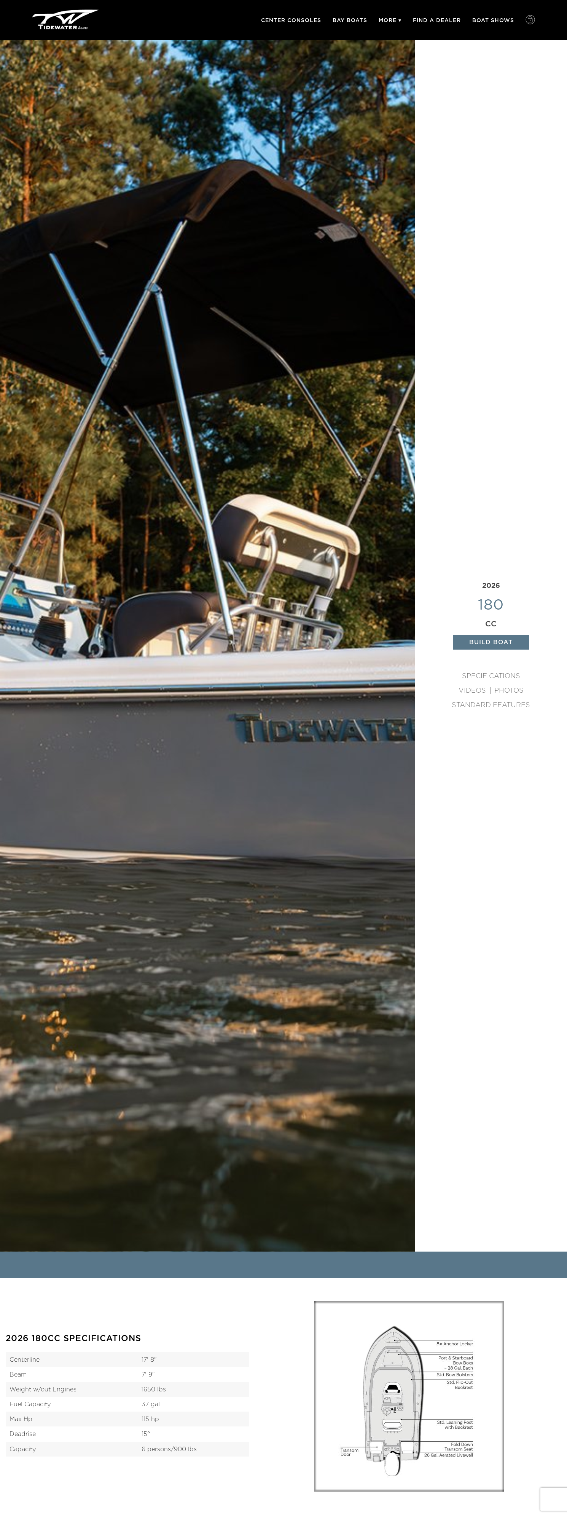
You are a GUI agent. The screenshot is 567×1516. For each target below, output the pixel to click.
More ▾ (390, 20)
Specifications (491, 675)
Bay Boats (350, 20)
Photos (509, 690)
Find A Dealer (437, 20)
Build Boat (491, 642)
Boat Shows (493, 20)
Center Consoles (291, 20)
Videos (472, 690)
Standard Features (491, 704)
